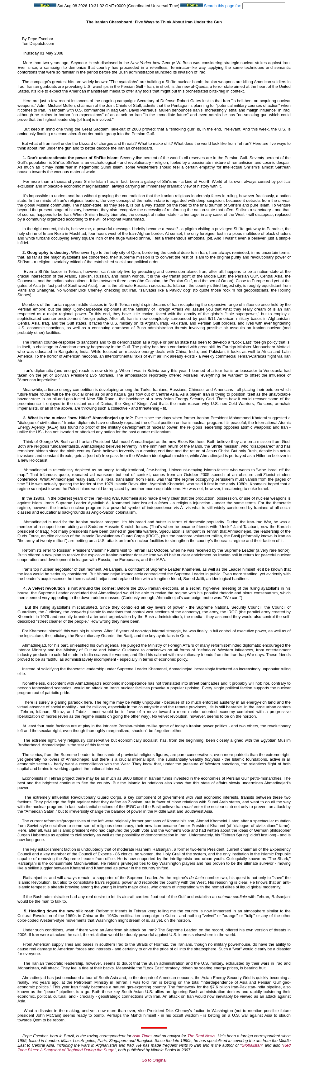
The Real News (201, 1036)
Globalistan (251, 1045)
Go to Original (153, 1060)
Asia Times (142, 1036)
